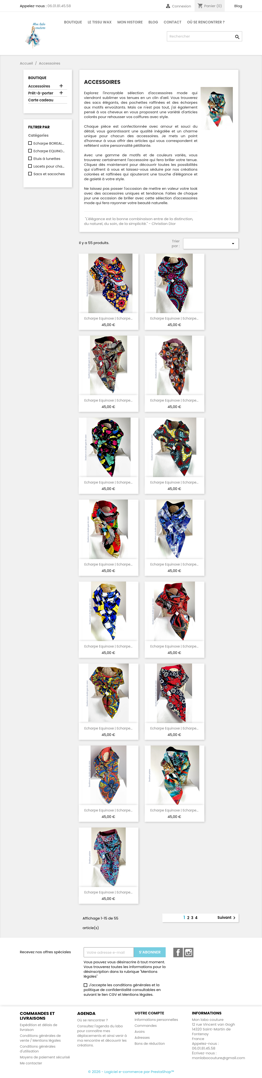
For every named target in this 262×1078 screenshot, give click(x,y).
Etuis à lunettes (46, 158)
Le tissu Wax (100, 22)
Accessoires (39, 86)
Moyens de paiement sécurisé (45, 1057)
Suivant (227, 918)
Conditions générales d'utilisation (37, 1049)
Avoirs (140, 1031)
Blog (238, 5)
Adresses (142, 1037)
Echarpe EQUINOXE (49, 151)
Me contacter (31, 1063)
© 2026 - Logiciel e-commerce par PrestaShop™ (131, 1071)
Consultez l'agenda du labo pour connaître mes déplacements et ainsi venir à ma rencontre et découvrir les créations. (102, 1036)
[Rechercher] (204, 36)
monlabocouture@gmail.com (218, 1057)
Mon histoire (130, 22)
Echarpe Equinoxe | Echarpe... (108, 318)
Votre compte (149, 1013)
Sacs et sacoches (49, 174)
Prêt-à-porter (40, 93)
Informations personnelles (156, 1019)
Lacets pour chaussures (49, 166)
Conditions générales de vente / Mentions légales (40, 1038)
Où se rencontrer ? (206, 22)
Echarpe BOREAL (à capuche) (49, 143)
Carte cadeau (40, 100)
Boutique (73, 22)
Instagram (188, 952)
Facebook (178, 952)
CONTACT (172, 22)
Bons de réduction (150, 1043)
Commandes (146, 1025)
